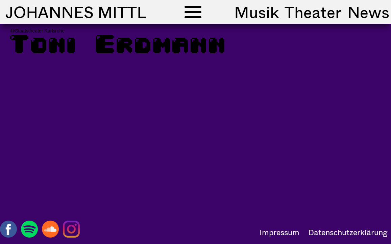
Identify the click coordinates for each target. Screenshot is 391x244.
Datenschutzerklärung (348, 232)
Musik (256, 12)
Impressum (279, 232)
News (368, 12)
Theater (313, 12)
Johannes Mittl (75, 11)
